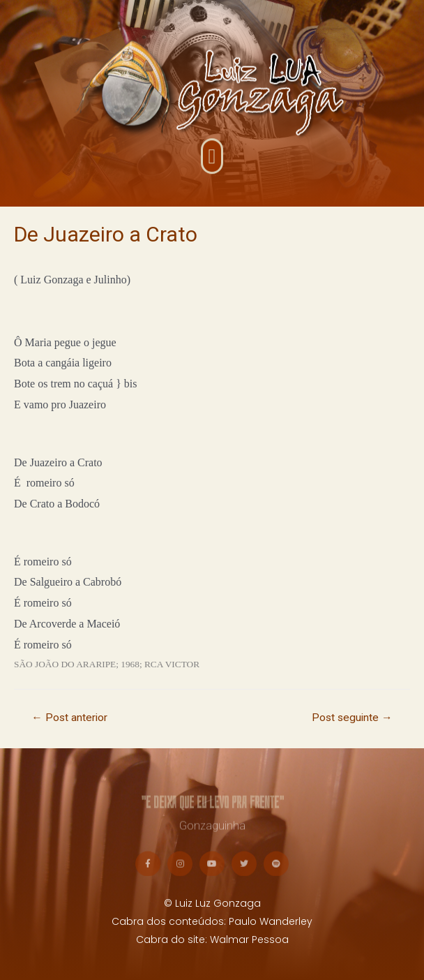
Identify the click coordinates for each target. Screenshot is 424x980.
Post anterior (69, 717)
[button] (212, 164)
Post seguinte (352, 717)
